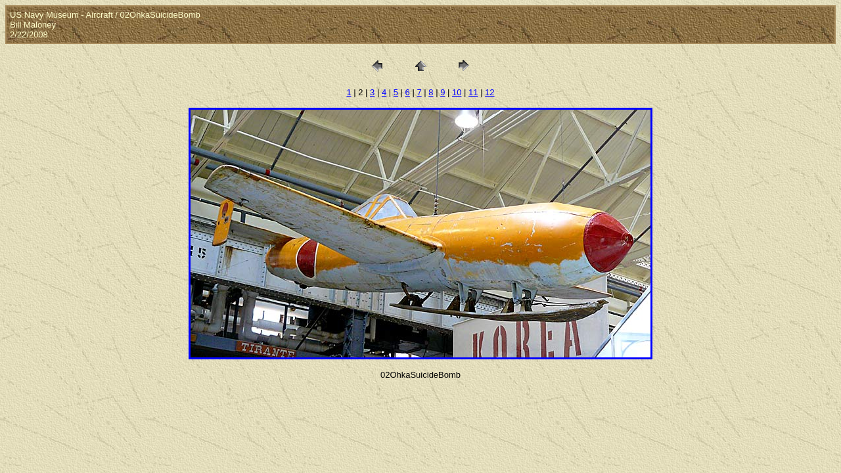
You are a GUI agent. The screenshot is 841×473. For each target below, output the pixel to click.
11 (473, 92)
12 (489, 92)
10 (456, 92)
